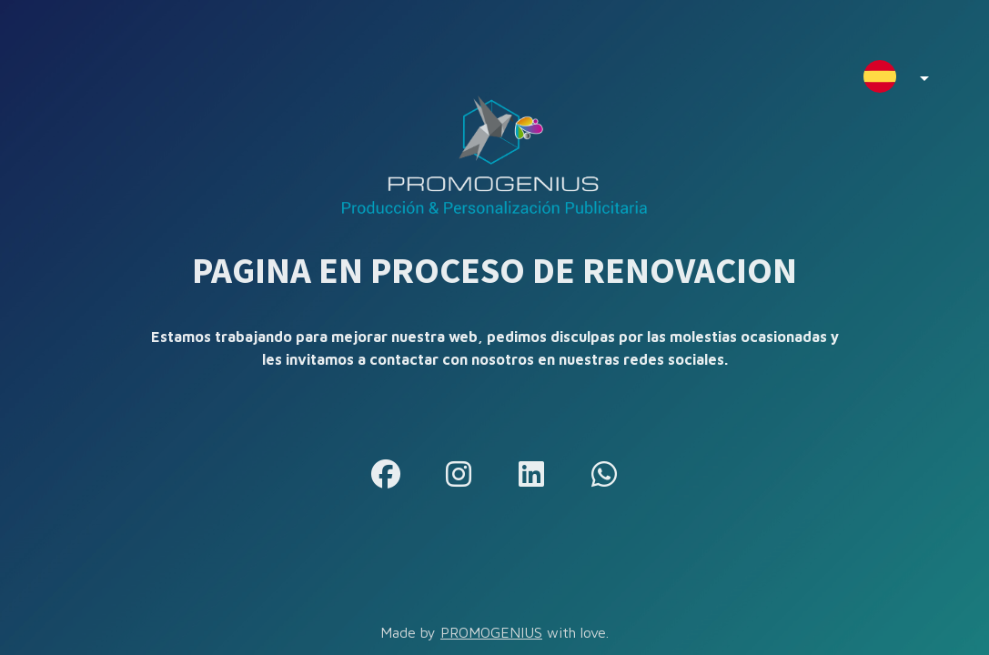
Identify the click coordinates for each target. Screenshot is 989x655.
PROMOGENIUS (491, 632)
